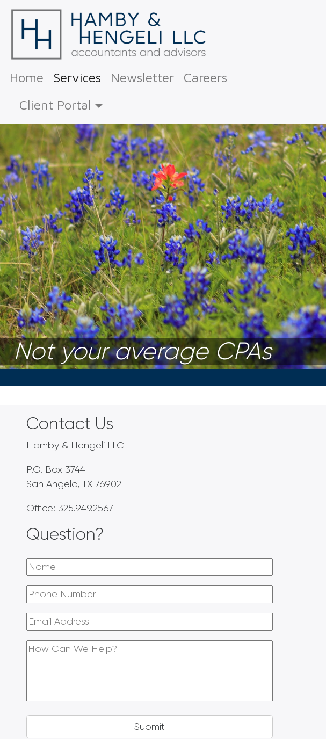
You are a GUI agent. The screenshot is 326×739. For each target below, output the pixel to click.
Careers (205, 77)
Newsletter (142, 77)
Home (27, 77)
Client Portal (55, 104)
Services (77, 76)
